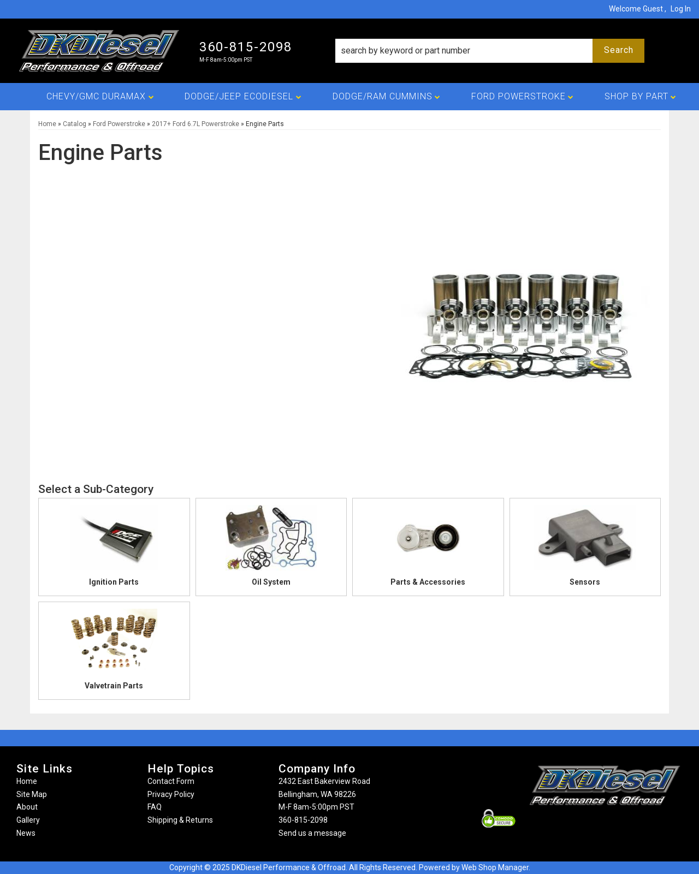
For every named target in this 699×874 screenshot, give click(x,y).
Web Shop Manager (495, 867)
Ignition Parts (114, 582)
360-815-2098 (303, 820)
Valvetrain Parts (114, 685)
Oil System (271, 582)
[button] (490, 51)
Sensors (585, 582)
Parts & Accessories (427, 582)
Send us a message (312, 833)
